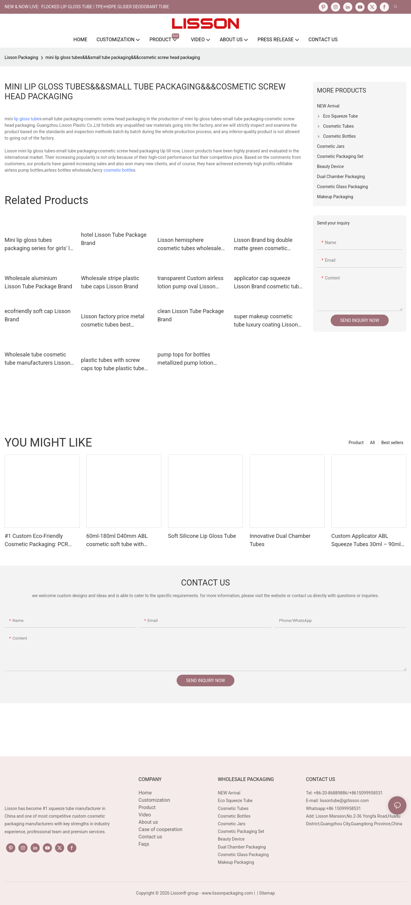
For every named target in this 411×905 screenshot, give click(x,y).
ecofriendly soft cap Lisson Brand (38, 315)
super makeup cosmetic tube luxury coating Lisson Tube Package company (266, 321)
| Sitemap (265, 893)
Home (145, 793)
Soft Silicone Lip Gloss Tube (202, 536)
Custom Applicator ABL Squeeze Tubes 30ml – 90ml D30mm (366, 540)
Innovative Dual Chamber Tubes (280, 540)
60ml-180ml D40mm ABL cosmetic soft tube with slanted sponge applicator (117, 540)
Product (356, 442)
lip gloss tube (26, 118)
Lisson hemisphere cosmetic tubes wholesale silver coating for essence (189, 244)
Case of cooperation (160, 829)
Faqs (143, 844)
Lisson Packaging (21, 57)
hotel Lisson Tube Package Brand (113, 239)
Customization (154, 800)
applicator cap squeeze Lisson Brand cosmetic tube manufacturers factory (268, 282)
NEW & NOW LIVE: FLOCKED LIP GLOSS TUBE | (50, 6)
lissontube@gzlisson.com (344, 800)
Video (144, 815)
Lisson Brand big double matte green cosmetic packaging (263, 244)
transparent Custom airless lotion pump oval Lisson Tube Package (190, 282)
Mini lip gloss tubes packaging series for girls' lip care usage (39, 244)
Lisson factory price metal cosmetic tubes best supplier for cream (112, 321)
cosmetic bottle (118, 170)
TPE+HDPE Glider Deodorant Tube (132, 6)
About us (148, 822)
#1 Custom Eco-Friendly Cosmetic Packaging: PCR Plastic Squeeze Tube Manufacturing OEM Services (40, 540)
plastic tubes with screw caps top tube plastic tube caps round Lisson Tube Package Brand (112, 364)
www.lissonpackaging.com (227, 893)
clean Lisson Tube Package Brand (190, 315)
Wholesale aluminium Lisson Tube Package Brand (38, 282)
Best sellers (392, 442)
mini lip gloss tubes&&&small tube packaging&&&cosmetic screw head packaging (123, 57)
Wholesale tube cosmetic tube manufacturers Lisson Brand (37, 359)
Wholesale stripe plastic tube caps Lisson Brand (110, 282)
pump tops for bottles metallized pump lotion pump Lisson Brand (185, 359)
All (372, 442)
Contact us (150, 837)
